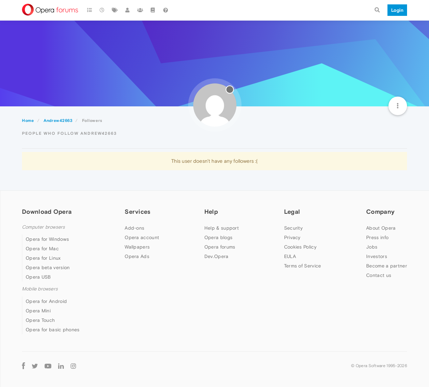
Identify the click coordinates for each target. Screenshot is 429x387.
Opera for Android (46, 301)
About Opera (381, 228)
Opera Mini (38, 310)
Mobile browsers (40, 289)
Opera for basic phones (53, 329)
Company (380, 211)
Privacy (292, 237)
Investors (376, 256)
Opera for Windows (47, 239)
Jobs (371, 247)
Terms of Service (302, 265)
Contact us (378, 275)
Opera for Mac (42, 248)
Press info (377, 237)
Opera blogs (218, 237)
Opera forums (219, 247)
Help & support (221, 228)
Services (137, 211)
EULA (290, 256)
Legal (292, 211)
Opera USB (38, 277)
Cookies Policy (300, 247)
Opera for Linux (43, 258)
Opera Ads (137, 256)
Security (293, 228)
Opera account (142, 237)
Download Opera (47, 211)
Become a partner (386, 265)
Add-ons (134, 228)
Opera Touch (40, 320)
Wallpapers (137, 247)
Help (211, 211)
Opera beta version (48, 267)
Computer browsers (43, 227)
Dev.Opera (216, 256)
